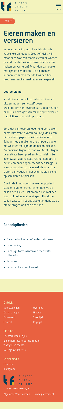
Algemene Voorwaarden (17, 394)
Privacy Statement (44, 394)
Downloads (10, 317)
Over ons (38, 307)
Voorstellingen (12, 307)
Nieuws (37, 312)
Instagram (9, 368)
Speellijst (38, 317)
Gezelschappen (12, 312)
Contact (8, 322)
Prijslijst (37, 322)
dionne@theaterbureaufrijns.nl (22, 340)
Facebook (9, 364)
